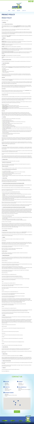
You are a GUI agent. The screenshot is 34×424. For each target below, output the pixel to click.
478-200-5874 (6, 394)
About (9, 10)
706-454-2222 (20, 388)
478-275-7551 (20, 383)
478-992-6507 (6, 388)
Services (13, 10)
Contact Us (24, 10)
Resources (18, 10)
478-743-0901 (6, 383)
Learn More (16, 411)
